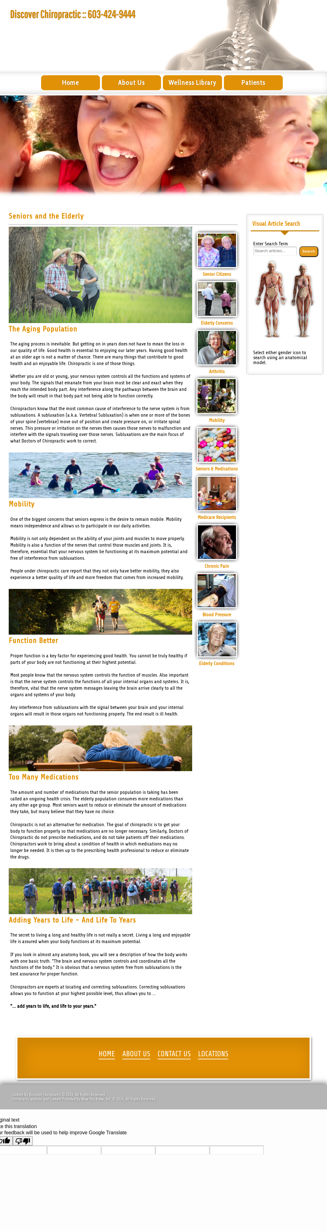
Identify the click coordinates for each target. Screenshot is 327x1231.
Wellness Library (192, 82)
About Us (131, 82)
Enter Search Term (270, 244)
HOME (107, 1054)
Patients (253, 82)
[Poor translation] (23, 1140)
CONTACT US (174, 1054)
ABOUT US (136, 1054)
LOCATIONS (213, 1054)
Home (70, 82)
